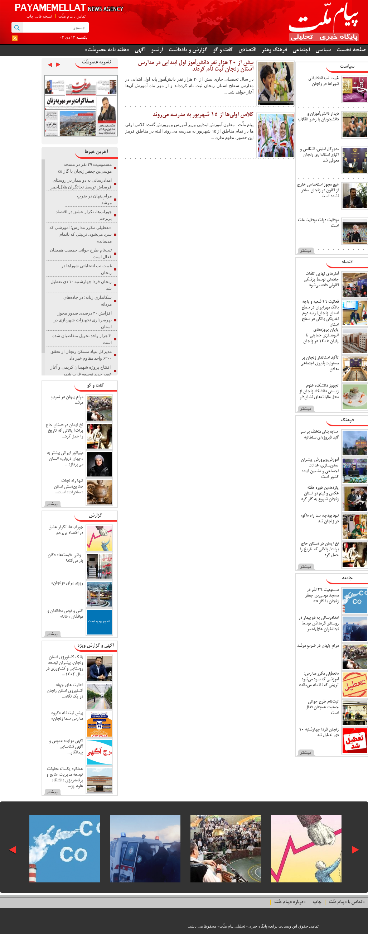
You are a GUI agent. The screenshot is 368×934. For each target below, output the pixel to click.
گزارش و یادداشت (188, 50)
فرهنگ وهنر (274, 50)
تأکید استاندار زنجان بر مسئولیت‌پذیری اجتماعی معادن (319, 363)
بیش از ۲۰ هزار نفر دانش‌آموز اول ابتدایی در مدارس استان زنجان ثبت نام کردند (195, 66)
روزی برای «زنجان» (67, 583)
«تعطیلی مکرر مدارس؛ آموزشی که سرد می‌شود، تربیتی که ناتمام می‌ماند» (319, 679)
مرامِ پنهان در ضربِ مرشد (318, 645)
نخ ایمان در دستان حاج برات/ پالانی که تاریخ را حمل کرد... (64, 431)
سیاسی (323, 50)
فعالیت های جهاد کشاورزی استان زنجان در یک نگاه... (65, 691)
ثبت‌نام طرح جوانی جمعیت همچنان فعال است (322, 707)
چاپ (317, 902)
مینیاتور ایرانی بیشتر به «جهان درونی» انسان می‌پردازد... (65, 459)
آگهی (140, 50)
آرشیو (157, 50)
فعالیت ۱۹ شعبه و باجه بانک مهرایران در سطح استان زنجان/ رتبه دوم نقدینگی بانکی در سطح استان (320, 313)
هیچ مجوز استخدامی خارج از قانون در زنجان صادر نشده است (318, 190)
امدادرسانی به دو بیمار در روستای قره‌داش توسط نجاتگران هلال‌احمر (319, 624)
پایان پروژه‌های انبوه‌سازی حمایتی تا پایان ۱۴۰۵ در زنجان (321, 335)
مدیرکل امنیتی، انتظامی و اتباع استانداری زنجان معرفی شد (319, 155)
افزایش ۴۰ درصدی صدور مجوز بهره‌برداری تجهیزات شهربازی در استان (83, 320)
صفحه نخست (351, 50)
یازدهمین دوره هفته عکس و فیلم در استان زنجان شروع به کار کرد (320, 493)
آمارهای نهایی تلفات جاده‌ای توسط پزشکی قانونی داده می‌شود (321, 280)
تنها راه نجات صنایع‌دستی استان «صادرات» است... (68, 487)
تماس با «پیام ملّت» (346, 902)
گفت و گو (223, 50)
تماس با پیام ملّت (72, 16)
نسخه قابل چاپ (39, 16)
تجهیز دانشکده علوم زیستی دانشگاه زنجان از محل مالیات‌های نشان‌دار (319, 391)
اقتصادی (247, 50)
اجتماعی (301, 50)
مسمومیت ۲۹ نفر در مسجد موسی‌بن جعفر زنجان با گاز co (322, 596)
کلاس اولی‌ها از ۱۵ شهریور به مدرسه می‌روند (202, 115)
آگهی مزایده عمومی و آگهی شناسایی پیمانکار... (66, 747)
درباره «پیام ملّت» (289, 902)
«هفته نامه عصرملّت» (107, 50)
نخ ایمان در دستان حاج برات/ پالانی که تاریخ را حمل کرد (319, 549)
